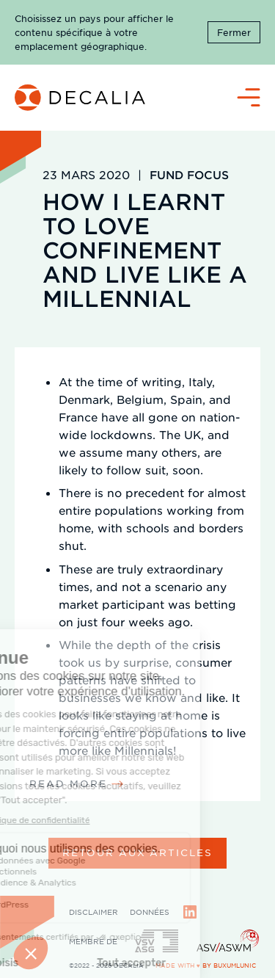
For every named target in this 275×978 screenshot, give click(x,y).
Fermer (234, 32)
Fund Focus (189, 174)
